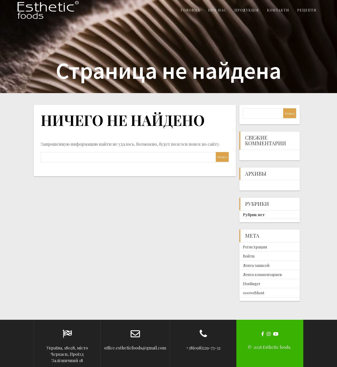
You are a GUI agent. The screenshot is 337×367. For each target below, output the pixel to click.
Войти (249, 255)
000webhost (253, 292)
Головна (190, 10)
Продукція (246, 10)
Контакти (278, 10)
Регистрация (255, 246)
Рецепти (307, 10)
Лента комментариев (262, 274)
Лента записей (256, 265)
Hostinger (251, 283)
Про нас (217, 10)
